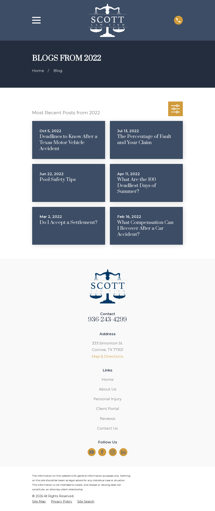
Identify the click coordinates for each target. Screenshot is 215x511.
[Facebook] (102, 452)
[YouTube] (91, 452)
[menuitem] (39, 502)
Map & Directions (107, 356)
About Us (107, 389)
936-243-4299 (107, 319)
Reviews (107, 418)
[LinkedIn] (123, 452)
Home (108, 379)
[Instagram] (113, 452)
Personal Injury (107, 399)
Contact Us (107, 428)
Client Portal (107, 408)
